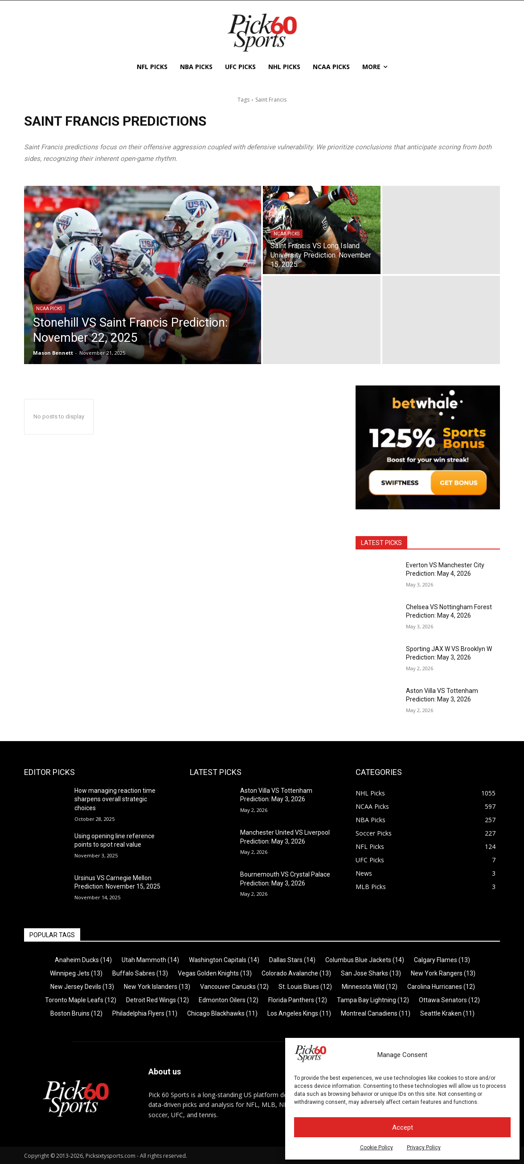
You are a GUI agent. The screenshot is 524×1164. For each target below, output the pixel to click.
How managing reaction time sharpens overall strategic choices (115, 799)
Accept (402, 1127)
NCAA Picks (49, 308)
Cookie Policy (376, 1147)
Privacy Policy (424, 1147)
